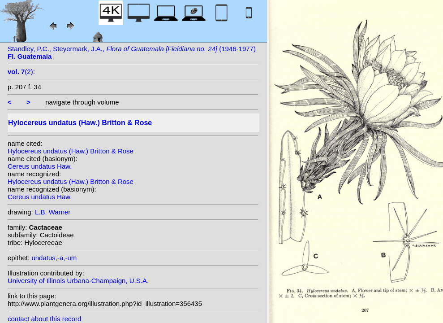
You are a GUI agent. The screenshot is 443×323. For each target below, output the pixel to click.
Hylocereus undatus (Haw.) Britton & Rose (70, 151)
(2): (21, 71)
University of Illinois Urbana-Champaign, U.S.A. (78, 280)
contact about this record (44, 319)
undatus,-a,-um (54, 258)
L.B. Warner (52, 212)
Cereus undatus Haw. (40, 166)
